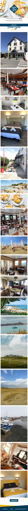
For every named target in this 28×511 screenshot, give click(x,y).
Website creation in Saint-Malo (21, 509)
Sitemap (11, 509)
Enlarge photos (14, 500)
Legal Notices (5, 509)
